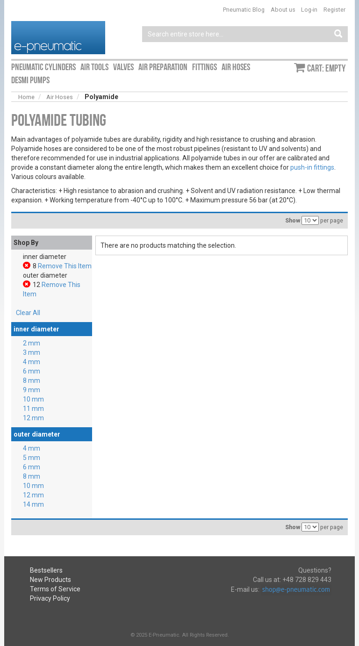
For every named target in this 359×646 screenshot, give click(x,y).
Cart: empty (326, 68)
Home (26, 96)
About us (283, 9)
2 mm (31, 343)
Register (334, 9)
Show (292, 220)
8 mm (31, 380)
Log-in (309, 9)
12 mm (33, 418)
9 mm (31, 390)
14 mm (33, 504)
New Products (50, 579)
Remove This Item (65, 266)
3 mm (31, 352)
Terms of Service (55, 589)
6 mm (31, 371)
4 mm (31, 362)
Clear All (28, 312)
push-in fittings (312, 167)
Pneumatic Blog (244, 9)
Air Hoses (59, 96)
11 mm (33, 408)
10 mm (33, 399)
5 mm (31, 457)
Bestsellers (46, 570)
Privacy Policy (50, 598)
